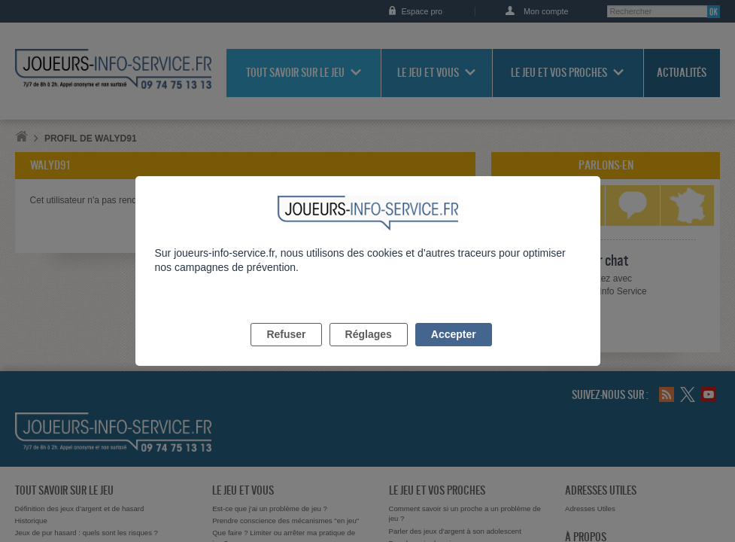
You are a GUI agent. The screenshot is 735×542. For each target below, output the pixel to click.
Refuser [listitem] (285, 352)
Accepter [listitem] (453, 352)
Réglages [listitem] (368, 352)
